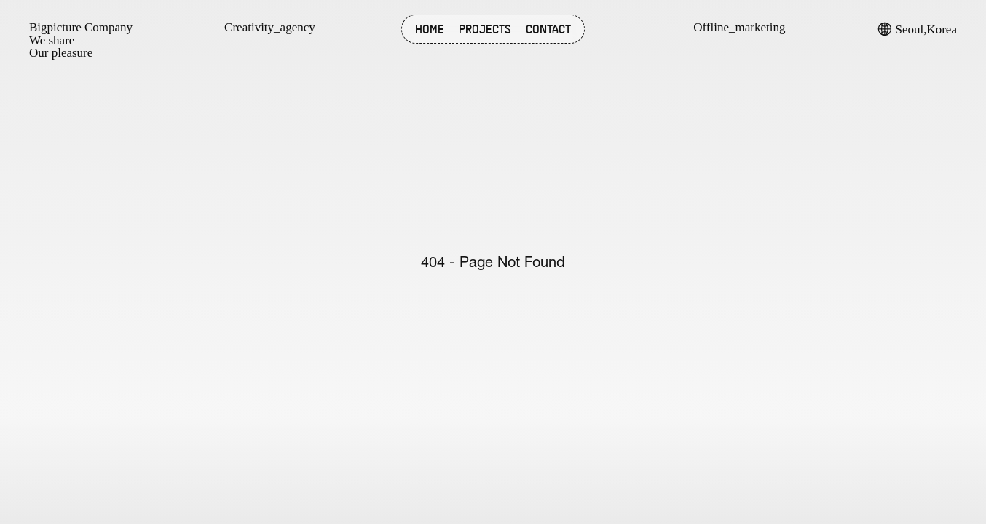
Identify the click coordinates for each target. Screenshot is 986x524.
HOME (429, 29)
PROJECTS (485, 29)
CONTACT (548, 29)
